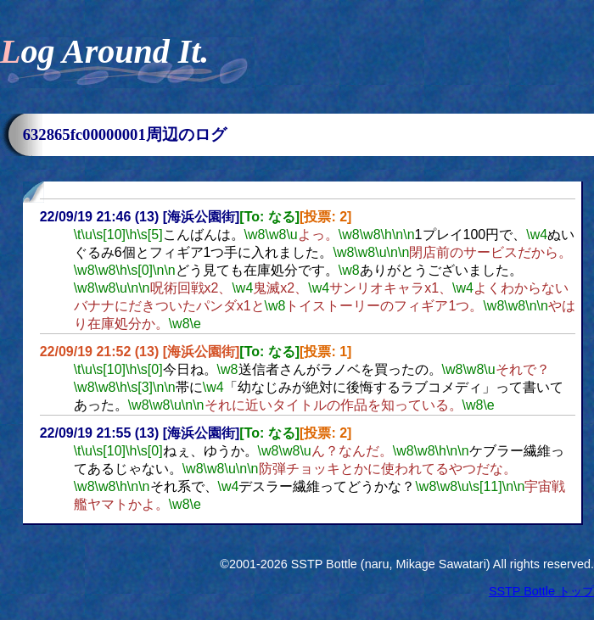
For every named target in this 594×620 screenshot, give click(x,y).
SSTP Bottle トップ (541, 591)
